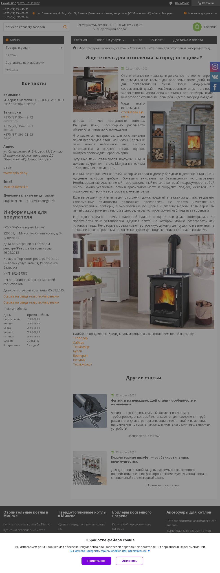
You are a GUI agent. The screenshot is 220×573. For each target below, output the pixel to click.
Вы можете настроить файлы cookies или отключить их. (108, 551)
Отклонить (129, 560)
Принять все (96, 560)
